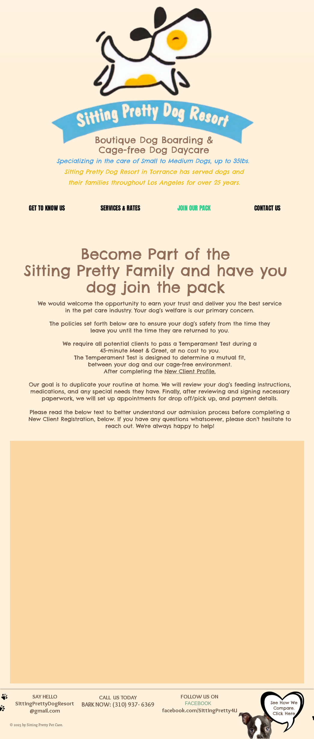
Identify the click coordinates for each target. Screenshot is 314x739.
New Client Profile (189, 371)
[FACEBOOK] (198, 703)
